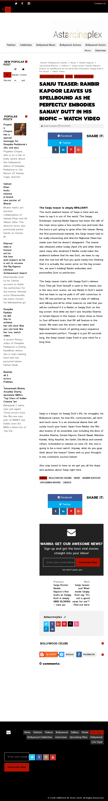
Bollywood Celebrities (40, 737)
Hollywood (96, 737)
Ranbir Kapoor (84, 76)
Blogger (51, 654)
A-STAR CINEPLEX (57, 797)
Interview (100, 50)
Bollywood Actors (96, 45)
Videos (67, 482)
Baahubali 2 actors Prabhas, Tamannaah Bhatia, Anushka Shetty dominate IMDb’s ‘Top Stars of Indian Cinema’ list (14, 386)
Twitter (65, 143)
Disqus (70, 654)
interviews (61, 737)
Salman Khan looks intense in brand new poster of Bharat (12, 193)
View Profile (52, 617)
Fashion (11, 45)
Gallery (75, 732)
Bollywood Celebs (52, 76)
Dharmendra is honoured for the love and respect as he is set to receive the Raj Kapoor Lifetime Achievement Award (15, 258)
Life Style (97, 742)
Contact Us (100, 3)
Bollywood (62, 732)
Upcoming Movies (50, 482)
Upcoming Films (78, 737)
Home (85, 732)
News (69, 76)
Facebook (65, 136)
